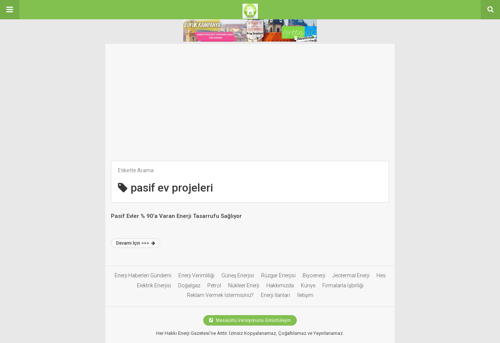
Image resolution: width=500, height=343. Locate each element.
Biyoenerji (314, 275)
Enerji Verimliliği (196, 275)
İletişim (305, 295)
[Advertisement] (250, 105)
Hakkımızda (280, 285)
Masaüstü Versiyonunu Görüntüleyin (250, 320)
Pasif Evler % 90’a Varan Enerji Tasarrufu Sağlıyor (176, 216)
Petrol (214, 285)
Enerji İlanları (275, 295)
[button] (9, 9)
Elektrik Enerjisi (154, 285)
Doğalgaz (189, 285)
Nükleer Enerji (243, 285)
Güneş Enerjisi (237, 275)
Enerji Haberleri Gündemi (143, 275)
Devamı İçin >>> (135, 243)
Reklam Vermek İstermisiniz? (220, 295)
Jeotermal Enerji (350, 275)
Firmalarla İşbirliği (343, 285)
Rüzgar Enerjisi (278, 275)
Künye (308, 285)
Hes (381, 275)
